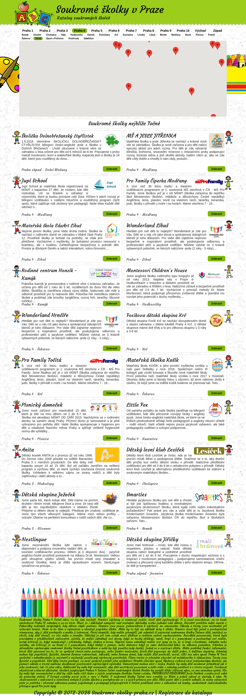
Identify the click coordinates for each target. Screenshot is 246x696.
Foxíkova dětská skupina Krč (156, 315)
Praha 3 (62, 30)
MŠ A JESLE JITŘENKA (151, 136)
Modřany (176, 35)
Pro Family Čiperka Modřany (156, 181)
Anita (28, 450)
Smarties (136, 494)
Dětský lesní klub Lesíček (155, 450)
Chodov (37, 35)
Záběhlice (89, 38)
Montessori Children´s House (156, 270)
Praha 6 (114, 30)
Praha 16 (213, 654)
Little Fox (137, 405)
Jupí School (34, 180)
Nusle (188, 35)
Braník (25, 35)
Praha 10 (183, 30)
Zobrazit (111, 169)
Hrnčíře (138, 661)
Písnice (199, 35)
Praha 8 (148, 30)
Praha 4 (79, 30)
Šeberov (26, 38)
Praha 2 (44, 30)
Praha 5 (96, 30)
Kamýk (91, 35)
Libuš (152, 35)
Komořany (104, 35)
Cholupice (51, 35)
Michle (163, 35)
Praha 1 (27, 30)
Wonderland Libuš (147, 225)
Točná (38, 38)
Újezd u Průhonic (55, 38)
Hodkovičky (77, 35)
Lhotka (141, 35)
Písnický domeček (42, 405)
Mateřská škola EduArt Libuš (51, 226)
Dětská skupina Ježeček (48, 494)
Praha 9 (165, 30)
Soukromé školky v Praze (110, 9)
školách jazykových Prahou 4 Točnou (83, 670)
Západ (217, 30)
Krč (116, 35)
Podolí (211, 35)
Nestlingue (34, 539)
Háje (63, 35)
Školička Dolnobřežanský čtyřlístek (57, 136)
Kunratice (128, 35)
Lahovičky (25, 626)
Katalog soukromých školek (83, 17)
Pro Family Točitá (41, 360)
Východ (200, 30)
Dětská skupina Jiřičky (152, 539)
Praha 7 (131, 30)
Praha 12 (40, 623)
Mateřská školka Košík (152, 360)
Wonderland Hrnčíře (45, 315)
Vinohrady (73, 38)
